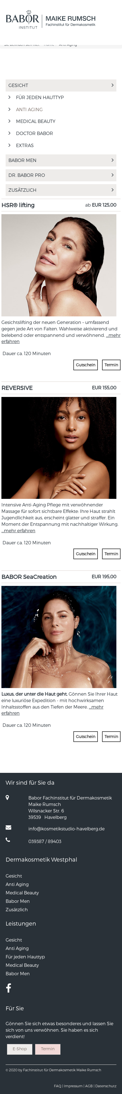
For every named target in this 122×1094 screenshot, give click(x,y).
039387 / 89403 (44, 841)
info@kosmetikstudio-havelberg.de (66, 828)
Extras (25, 145)
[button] (106, 39)
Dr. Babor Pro (61, 175)
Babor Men (61, 160)
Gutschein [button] (85, 364)
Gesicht (61, 85)
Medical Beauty (35, 121)
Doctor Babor (34, 133)
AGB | (89, 1086)
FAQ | (58, 1086)
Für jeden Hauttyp (40, 97)
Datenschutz (105, 1086)
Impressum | (74, 1086)
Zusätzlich (61, 190)
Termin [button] (111, 364)
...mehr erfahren (18, 530)
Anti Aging (29, 109)
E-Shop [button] (20, 1048)
